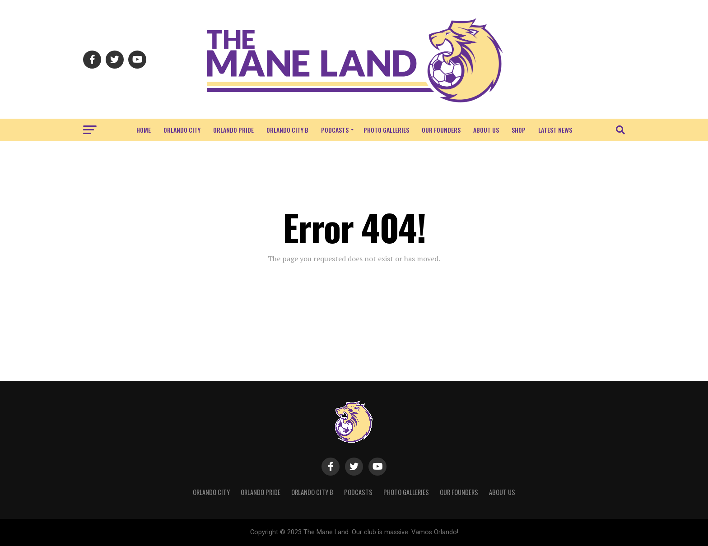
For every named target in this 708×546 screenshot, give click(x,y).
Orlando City (181, 129)
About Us (486, 129)
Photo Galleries (386, 129)
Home (143, 129)
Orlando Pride (233, 129)
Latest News (555, 129)
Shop (519, 129)
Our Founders (441, 129)
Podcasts (335, 129)
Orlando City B (287, 129)
